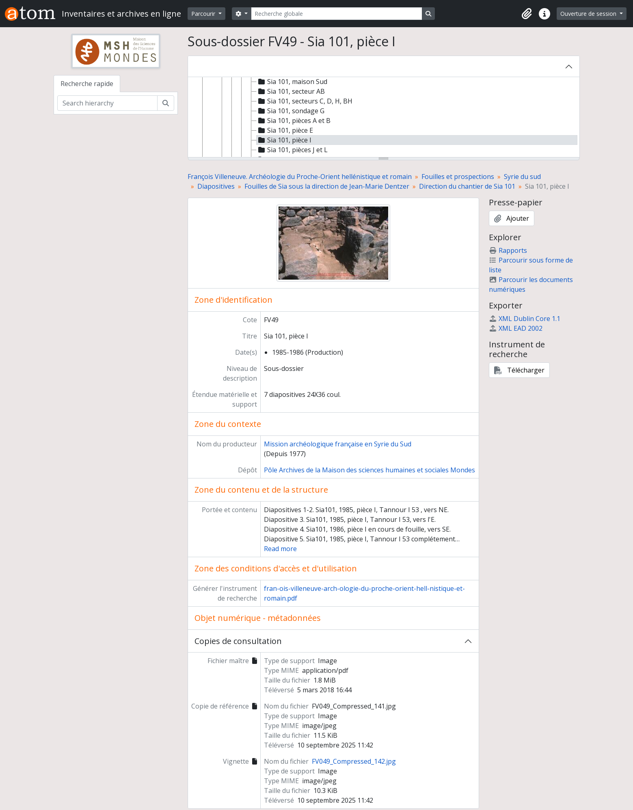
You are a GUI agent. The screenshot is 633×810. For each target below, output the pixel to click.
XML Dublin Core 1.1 (524, 318)
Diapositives (216, 186)
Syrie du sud (522, 176)
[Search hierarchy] (107, 103)
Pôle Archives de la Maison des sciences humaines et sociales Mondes (369, 469)
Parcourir (204, 13)
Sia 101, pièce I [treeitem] (284, 140)
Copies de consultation (238, 641)
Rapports (508, 250)
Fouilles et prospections (457, 176)
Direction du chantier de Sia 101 (467, 186)
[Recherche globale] (336, 13)
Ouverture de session (589, 13)
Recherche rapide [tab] (86, 83)
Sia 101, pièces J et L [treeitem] (292, 150)
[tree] (383, 117)
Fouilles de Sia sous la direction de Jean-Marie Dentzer (326, 186)
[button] (527, 14)
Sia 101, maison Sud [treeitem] (292, 81)
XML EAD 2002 (515, 328)
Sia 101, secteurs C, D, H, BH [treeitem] (304, 101)
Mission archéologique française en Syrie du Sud (337, 443)
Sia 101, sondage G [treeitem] (290, 111)
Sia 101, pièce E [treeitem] (285, 130)
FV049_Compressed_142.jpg (354, 761)
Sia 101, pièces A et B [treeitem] (294, 120)
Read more (280, 548)
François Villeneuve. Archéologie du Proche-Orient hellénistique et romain (300, 176)
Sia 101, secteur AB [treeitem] (291, 91)
